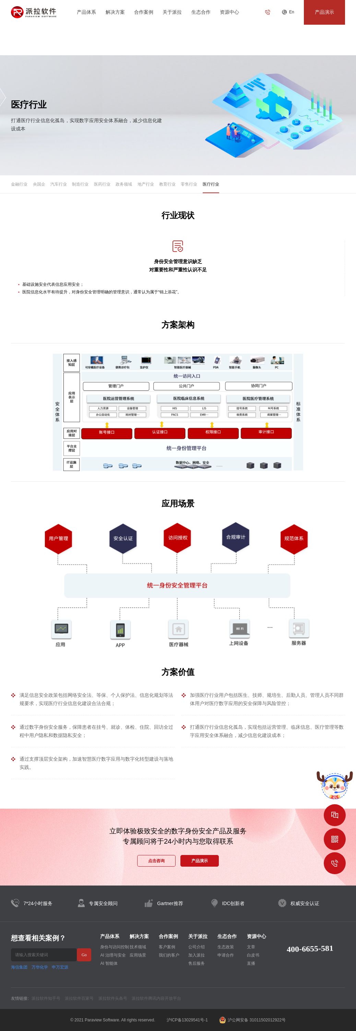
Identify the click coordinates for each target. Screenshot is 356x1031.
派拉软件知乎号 (46, 998)
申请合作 (225, 955)
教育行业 (167, 184)
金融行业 (19, 184)
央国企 (39, 184)
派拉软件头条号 (112, 998)
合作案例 (143, 12)
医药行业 (102, 184)
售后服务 (196, 963)
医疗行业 (211, 184)
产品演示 (199, 860)
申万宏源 (60, 967)
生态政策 (225, 947)
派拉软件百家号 (79, 998)
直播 (251, 963)
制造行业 (80, 184)
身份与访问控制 (114, 947)
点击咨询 (156, 860)
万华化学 (40, 967)
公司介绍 (196, 947)
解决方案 (115, 12)
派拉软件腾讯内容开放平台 (156, 998)
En (291, 12)
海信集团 (19, 967)
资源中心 (229, 12)
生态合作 (201, 12)
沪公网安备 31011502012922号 (252, 1020)
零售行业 (189, 184)
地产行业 (146, 184)
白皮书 (253, 955)
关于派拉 (172, 12)
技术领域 (138, 947)
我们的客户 (169, 955)
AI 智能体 (109, 963)
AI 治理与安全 (113, 955)
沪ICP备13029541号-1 (187, 1020)
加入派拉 (196, 955)
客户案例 (167, 947)
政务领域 (124, 184)
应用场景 (138, 955)
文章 (251, 947)
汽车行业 (58, 184)
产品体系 (86, 12)
